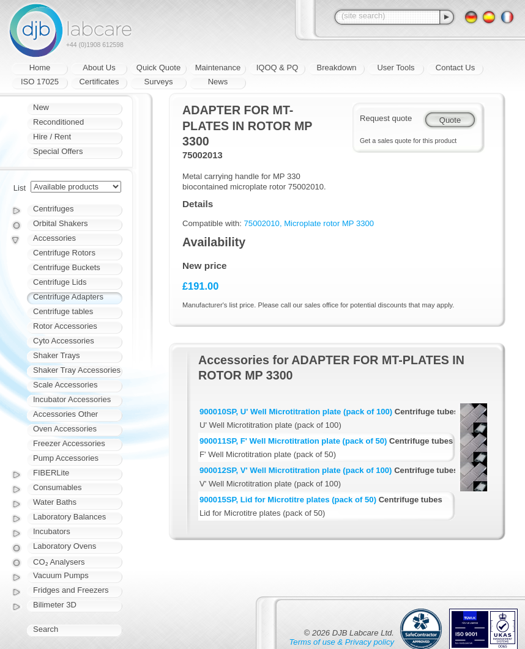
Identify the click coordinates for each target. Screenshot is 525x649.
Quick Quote (158, 67)
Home (40, 67)
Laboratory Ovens (64, 546)
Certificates (99, 81)
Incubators (51, 531)
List (19, 188)
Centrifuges (53, 208)
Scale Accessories (65, 384)
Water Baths (54, 502)
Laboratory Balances (69, 516)
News (218, 81)
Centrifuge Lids (59, 282)
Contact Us (455, 67)
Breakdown (336, 67)
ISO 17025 (40, 81)
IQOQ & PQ (277, 67)
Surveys (158, 81)
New (41, 107)
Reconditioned (58, 122)
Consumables (57, 487)
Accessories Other (65, 414)
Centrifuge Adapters (68, 296)
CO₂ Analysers (58, 561)
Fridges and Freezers (71, 590)
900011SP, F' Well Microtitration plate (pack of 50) (293, 441)
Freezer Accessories (69, 443)
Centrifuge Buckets (66, 267)
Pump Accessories (66, 458)
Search (45, 629)
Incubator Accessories (72, 399)
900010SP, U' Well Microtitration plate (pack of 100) (295, 411)
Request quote (386, 118)
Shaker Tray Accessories (77, 370)
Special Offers (58, 151)
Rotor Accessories (65, 326)
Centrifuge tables (63, 311)
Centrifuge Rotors (64, 252)
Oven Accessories (65, 428)
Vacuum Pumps (61, 575)
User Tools (395, 67)
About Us (99, 67)
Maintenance (217, 67)
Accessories (54, 238)
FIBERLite (51, 472)
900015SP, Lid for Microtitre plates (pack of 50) (287, 499)
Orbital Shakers (60, 223)
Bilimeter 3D (54, 604)
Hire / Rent (52, 136)
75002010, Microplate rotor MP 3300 (309, 223)
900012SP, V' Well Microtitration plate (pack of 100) (295, 470)
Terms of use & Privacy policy (341, 642)
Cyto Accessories (63, 340)
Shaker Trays (56, 355)
